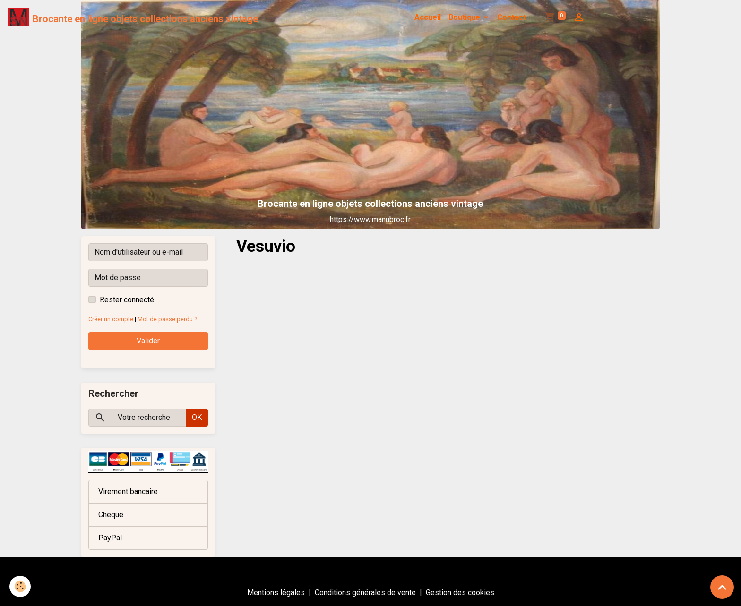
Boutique (465, 17)
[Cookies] (20, 586)
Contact (511, 17)
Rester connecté (127, 299)
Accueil (427, 17)
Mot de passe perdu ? (167, 319)
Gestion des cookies (460, 592)
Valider (148, 340)
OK (197, 417)
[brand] (133, 17)
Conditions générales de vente (365, 592)
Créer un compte (110, 319)
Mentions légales (276, 592)
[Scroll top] (722, 587)
